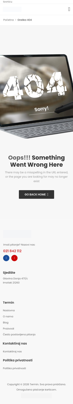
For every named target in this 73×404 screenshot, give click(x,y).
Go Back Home (35, 194)
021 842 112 (12, 250)
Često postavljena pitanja (19, 334)
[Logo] (12, 9)
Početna (8, 20)
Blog (5, 322)
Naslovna (9, 310)
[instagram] (14, 258)
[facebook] (6, 258)
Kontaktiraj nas (12, 351)
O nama (8, 316)
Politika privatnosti (14, 368)
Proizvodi (8, 328)
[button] (69, 9)
